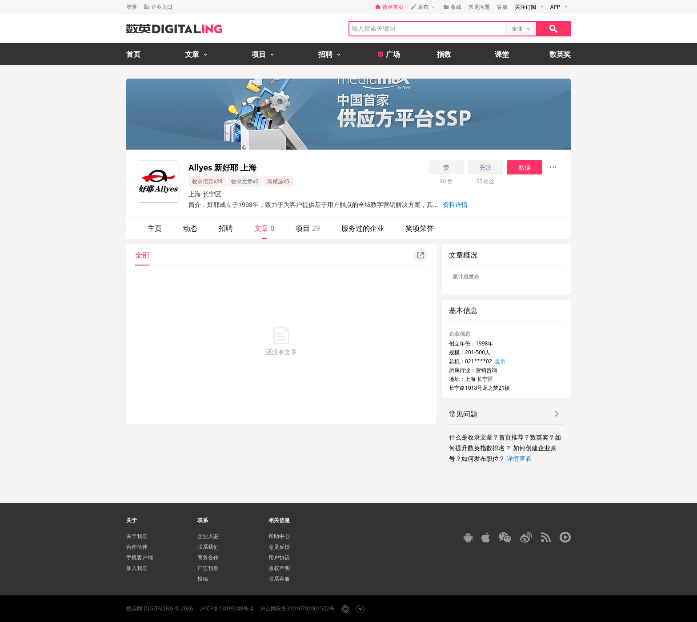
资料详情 (455, 204)
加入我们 (137, 568)
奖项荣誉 (419, 228)
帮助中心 (279, 536)
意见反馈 (279, 547)
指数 (444, 54)
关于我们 (137, 536)
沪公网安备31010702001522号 (297, 608)
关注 (485, 167)
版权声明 (279, 568)
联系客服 (279, 578)
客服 (502, 7)
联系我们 (208, 547)
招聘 (226, 228)
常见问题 (479, 7)
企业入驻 (208, 536)
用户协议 (279, 557)
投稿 (202, 578)
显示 (500, 361)
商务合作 (208, 557)
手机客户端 (139, 557)
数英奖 (560, 54)
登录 (131, 7)
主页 (155, 228)
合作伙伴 (137, 547)
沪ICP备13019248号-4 (226, 608)
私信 (524, 167)
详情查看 (519, 458)
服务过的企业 (362, 228)
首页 (133, 54)
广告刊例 (208, 568)
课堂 (502, 54)
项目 (308, 228)
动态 (190, 228)
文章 (264, 228)
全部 (142, 255)
